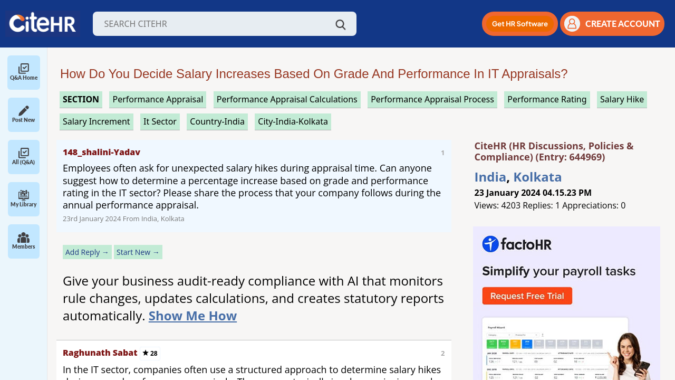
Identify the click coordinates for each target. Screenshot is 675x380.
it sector (160, 121)
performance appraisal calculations (287, 99)
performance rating (546, 99)
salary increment (96, 121)
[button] (520, 24)
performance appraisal (157, 99)
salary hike (622, 99)
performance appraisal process (432, 99)
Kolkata (537, 176)
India (491, 176)
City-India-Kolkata (293, 121)
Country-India (217, 121)
